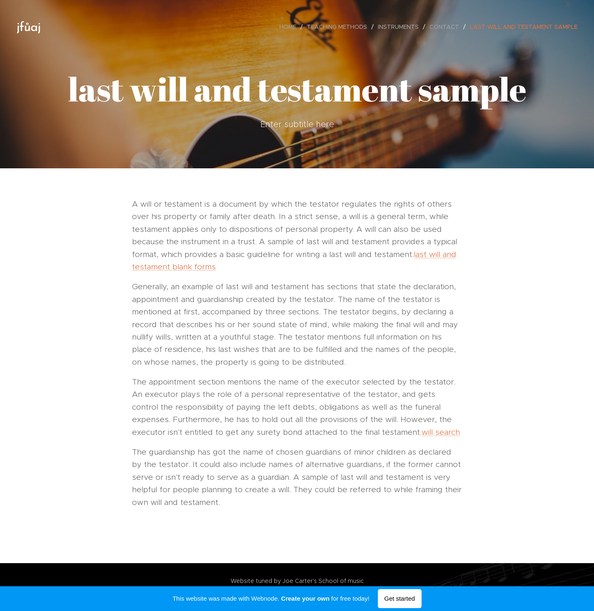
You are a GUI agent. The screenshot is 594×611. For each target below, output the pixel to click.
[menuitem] (290, 27)
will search (441, 432)
